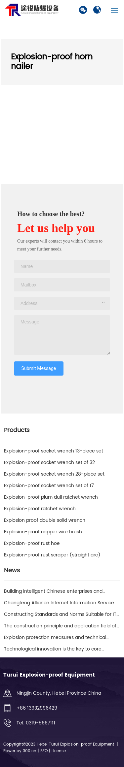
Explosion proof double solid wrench (44, 520)
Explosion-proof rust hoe (32, 543)
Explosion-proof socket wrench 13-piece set (53, 451)
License (58, 751)
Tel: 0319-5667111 (36, 723)
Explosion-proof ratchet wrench (40, 509)
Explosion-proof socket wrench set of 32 (49, 462)
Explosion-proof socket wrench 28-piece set (54, 474)
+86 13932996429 (37, 708)
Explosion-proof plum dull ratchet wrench (51, 497)
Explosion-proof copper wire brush (43, 532)
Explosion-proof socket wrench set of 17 (49, 485)
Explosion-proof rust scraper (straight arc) (52, 555)
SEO (44, 751)
